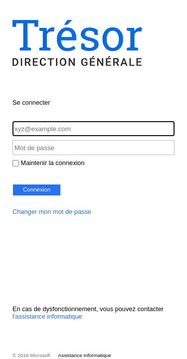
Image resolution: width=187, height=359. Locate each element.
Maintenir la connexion (53, 163)
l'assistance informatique (47, 316)
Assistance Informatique (84, 355)
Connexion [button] (36, 189)
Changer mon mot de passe (51, 211)
